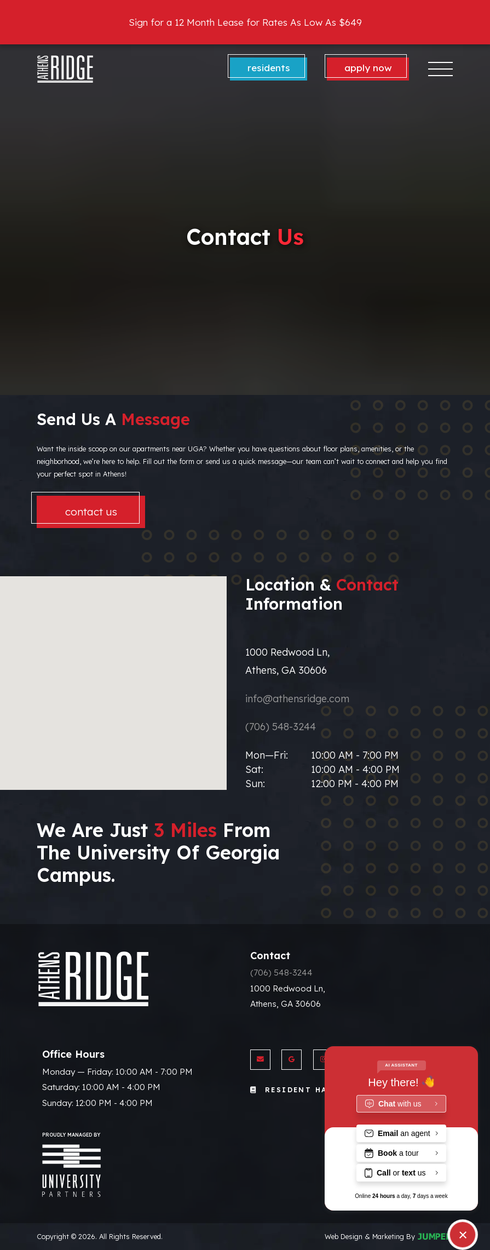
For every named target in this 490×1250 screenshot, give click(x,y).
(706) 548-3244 (280, 726)
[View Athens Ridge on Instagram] (323, 1060)
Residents (268, 67)
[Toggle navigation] (441, 69)
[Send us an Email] (260, 1060)
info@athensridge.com (297, 698)
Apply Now (368, 67)
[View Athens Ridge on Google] (291, 1060)
